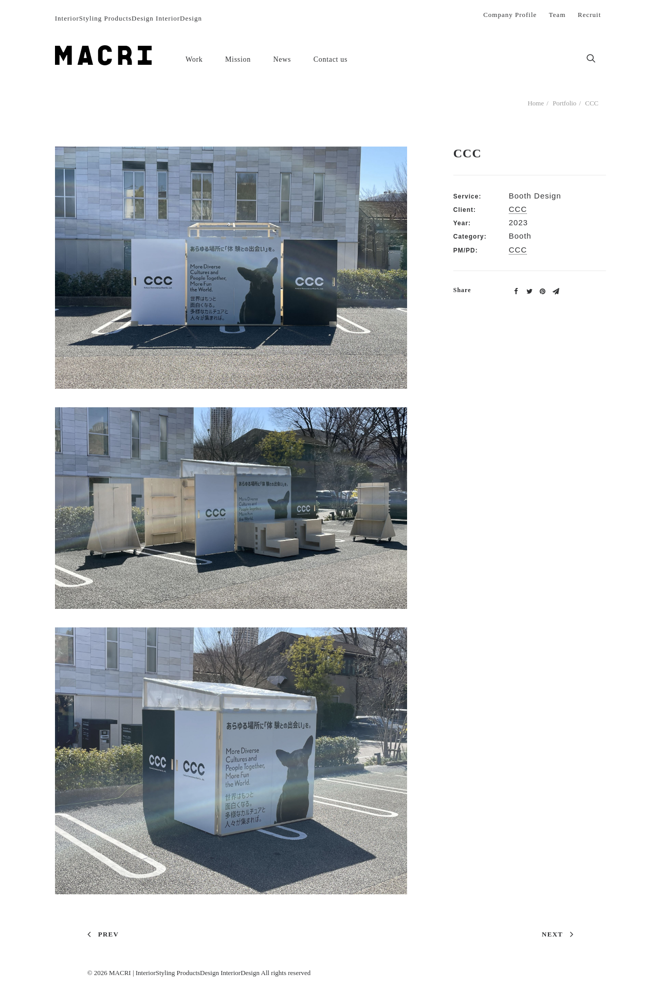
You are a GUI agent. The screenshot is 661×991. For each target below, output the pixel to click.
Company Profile (510, 15)
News (282, 59)
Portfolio (564, 103)
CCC (518, 209)
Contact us (331, 59)
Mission (238, 59)
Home (535, 103)
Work (194, 59)
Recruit (589, 15)
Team (557, 15)
